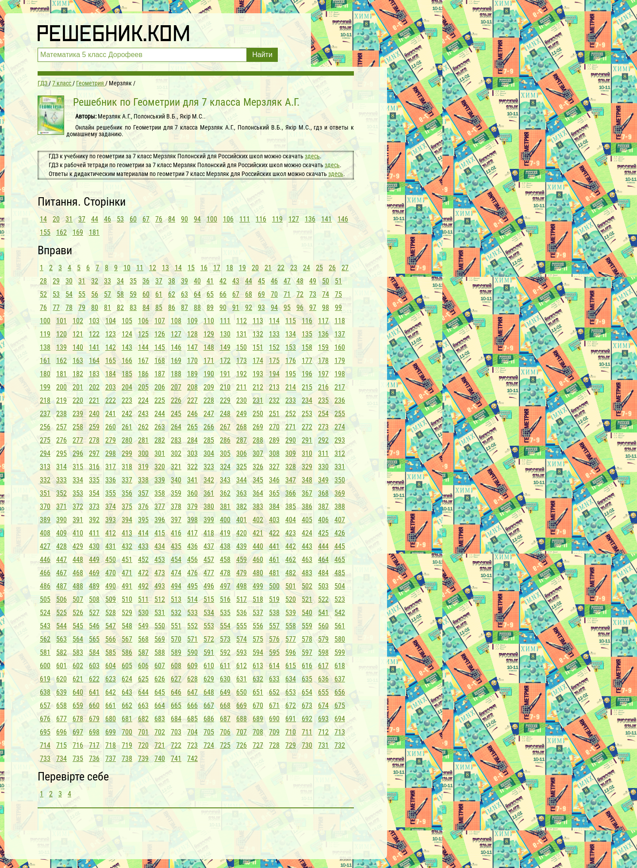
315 (78, 467)
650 (241, 692)
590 (192, 652)
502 (307, 586)
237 (45, 413)
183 (94, 374)
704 (192, 732)
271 (290, 427)
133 (274, 334)
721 (159, 745)
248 (225, 413)
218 (45, 400)
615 (290, 666)
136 (310, 219)
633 (274, 679)
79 (81, 307)
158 (307, 347)
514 (192, 599)
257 (61, 427)
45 (261, 281)
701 (143, 732)
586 (127, 652)
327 (274, 467)
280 (127, 440)
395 (143, 520)
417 (192, 533)
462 (290, 559)
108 (176, 321)
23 (293, 268)
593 (241, 652)
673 (307, 705)
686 (208, 719)
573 (225, 639)
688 (241, 719)
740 (159, 758)
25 (319, 268)
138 (45, 347)
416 (176, 533)
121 (78, 334)
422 (274, 533)
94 (197, 219)
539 (290, 612)
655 (323, 692)
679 (94, 719)
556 (258, 626)
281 (143, 440)
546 (94, 626)
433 (143, 546)
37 (81, 219)
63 (184, 294)
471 (127, 573)
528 (110, 612)
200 (61, 387)
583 (78, 652)
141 (326, 219)
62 (171, 294)
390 (61, 520)
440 (258, 546)
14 (43, 219)
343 (225, 480)
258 (78, 427)
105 (127, 321)
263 (159, 427)
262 (143, 427)
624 (127, 679)
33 (107, 281)
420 (241, 533)
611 (225, 666)
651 (258, 692)
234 (307, 400)
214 (290, 387)
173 (241, 360)
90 (184, 219)
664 (159, 705)
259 (94, 427)
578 (307, 639)
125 (143, 334)
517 (241, 599)
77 (56, 307)
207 (176, 387)
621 (78, 679)
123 (110, 334)
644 (143, 692)
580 (339, 639)
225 (159, 400)
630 (225, 679)
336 (110, 480)
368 (323, 493)
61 (158, 294)
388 (339, 506)
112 (241, 321)
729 (290, 745)
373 (94, 506)
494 (176, 586)
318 (127, 467)
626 (159, 679)
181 (94, 232)
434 (159, 546)
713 (339, 732)
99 (338, 307)
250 (258, 413)
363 (241, 493)
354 (94, 493)
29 (56, 281)
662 (127, 705)
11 (139, 268)
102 (78, 321)
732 (339, 745)
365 (274, 493)
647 (192, 692)
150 (241, 347)
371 (61, 506)
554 (225, 626)
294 (45, 453)
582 (61, 652)
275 (45, 440)
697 (78, 732)
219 (61, 400)
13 (165, 268)
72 (299, 294)
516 (225, 599)
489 (94, 586)
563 (61, 639)
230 (241, 400)
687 (225, 719)
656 (339, 692)
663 (143, 705)
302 (176, 453)
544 (61, 626)
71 (287, 294)
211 (241, 387)
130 (225, 334)
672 (290, 705)
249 (241, 413)
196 (307, 374)
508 (94, 599)
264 (176, 427)
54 (69, 294)
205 (143, 387)
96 (299, 307)
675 (339, 705)
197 (323, 374)
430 (94, 546)
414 (143, 533)
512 (159, 599)
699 (110, 732)
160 (339, 347)
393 (110, 520)
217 (339, 387)
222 (110, 400)
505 (45, 599)
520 (290, 599)
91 (235, 307)
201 (78, 387)
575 (258, 639)
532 (176, 612)
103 (94, 321)
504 (339, 586)
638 (45, 692)
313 (45, 467)
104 (110, 321)
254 (323, 413)
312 (339, 453)
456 (192, 559)
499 (258, 586)
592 (225, 652)
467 (61, 573)
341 (192, 480)
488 (78, 586)
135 (307, 334)
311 (323, 453)
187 (159, 374)
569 (159, 639)
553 (208, 626)
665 (176, 705)
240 (94, 413)
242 (127, 413)
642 (110, 692)
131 (241, 334)
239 (78, 413)
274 (339, 427)
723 (192, 745)
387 (323, 506)
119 (277, 219)
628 (192, 679)
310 (307, 453)
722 (176, 745)
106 (228, 219)
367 (307, 493)
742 (192, 758)
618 (339, 666)
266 (208, 427)
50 (325, 281)
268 (241, 427)
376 (143, 506)
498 (241, 586)
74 (325, 294)
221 (94, 400)
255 (339, 413)
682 (143, 719)
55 (81, 294)
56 (94, 294)
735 (78, 758)
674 (323, 705)
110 (208, 321)
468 (78, 573)
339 (159, 480)
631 (241, 679)
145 (159, 347)
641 (94, 692)
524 (45, 612)
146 (343, 219)
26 (332, 268)
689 (258, 719)
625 (143, 679)
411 (94, 533)
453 (159, 559)
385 (290, 506)
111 (244, 219)
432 (127, 546)
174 (258, 360)
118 (339, 321)
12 (152, 268)
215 (307, 387)
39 (184, 281)
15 (191, 268)
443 (307, 546)
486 (45, 586)
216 (323, 387)
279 (110, 440)
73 (312, 294)
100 (212, 219)
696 (61, 732)
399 (208, 520)
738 (127, 758)
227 (192, 400)
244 (159, 413)
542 (339, 612)
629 (208, 679)
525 (61, 612)
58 (120, 294)
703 (176, 732)
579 (323, 639)
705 (208, 732)
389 (45, 520)
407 (339, 520)
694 (339, 719)
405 (307, 520)
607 (159, 666)
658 (61, 705)
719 (127, 745)
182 (78, 374)
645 (159, 692)
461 (274, 559)
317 (110, 467)
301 (159, 453)
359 (176, 493)
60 (133, 219)
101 (61, 321)
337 (127, 480)
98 (325, 307)
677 (61, 719)
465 (339, 559)
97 (312, 307)
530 (143, 612)
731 (323, 745)
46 (107, 219)
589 (176, 652)
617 (323, 666)
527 (94, 612)
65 (210, 294)
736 (94, 758)
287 (241, 440)
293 (339, 440)
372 (78, 506)
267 (225, 427)
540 (307, 612)
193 (258, 374)
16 (203, 268)
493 (159, 586)
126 (159, 334)
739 (143, 758)
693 (323, 719)
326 (258, 467)
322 (192, 467)
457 (208, 559)
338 (143, 480)
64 (197, 294)
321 (176, 467)
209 (208, 387)
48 (299, 281)
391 (78, 520)
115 (290, 321)
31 (69, 219)
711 (307, 732)
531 (159, 612)
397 (176, 520)
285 (208, 440)
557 (274, 626)
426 (339, 533)
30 (69, 281)
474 (176, 573)
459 (241, 559)
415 (159, 533)
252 (290, 413)
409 (61, 533)
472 (143, 573)
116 (261, 219)
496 (208, 586)
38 (171, 281)
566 (110, 639)
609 (192, 666)
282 (159, 440)
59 (133, 294)
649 (225, 692)
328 (290, 467)
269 (258, 427)
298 (110, 453)
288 (258, 440)
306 (241, 453)
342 (208, 480)
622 (94, 679)
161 (45, 360)
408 (45, 533)
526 (78, 612)
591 (208, 652)
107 (159, 321)
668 (225, 705)
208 (192, 387)
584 (94, 652)
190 (208, 374)
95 (287, 307)
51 (338, 281)
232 (274, 400)
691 (290, 719)
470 (110, 573)
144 (143, 347)
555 (241, 626)
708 (258, 732)
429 (78, 546)
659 (78, 705)
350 (339, 480)
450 (110, 559)
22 (280, 268)
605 (127, 666)
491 (127, 586)
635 (307, 679)
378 (176, 506)
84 (171, 219)
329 (307, 467)
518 (258, 599)
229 (225, 400)
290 (290, 440)
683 (159, 719)
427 (45, 546)
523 (339, 599)
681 (127, 719)
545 (78, 626)
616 (307, 666)
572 (208, 639)
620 (61, 679)
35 (133, 281)
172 (225, 360)
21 (268, 268)
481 (274, 573)
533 (192, 612)
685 (192, 719)
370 (45, 506)
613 (258, 666)
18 (229, 268)
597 (307, 652)
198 (339, 374)
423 (290, 533)
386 (307, 506)
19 (242, 268)
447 (61, 559)
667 (208, 705)
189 (192, 374)
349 (323, 480)
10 (126, 268)
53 (120, 219)
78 (69, 307)
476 (192, 573)
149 (225, 347)
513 (176, 599)
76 (158, 219)
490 (110, 586)
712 (323, 732)
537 (258, 612)
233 (290, 400)
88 (197, 307)
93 (261, 307)
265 (192, 427)
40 (197, 281)
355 (110, 493)
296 (78, 453)
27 (345, 268)
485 (339, 573)
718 (110, 745)
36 (146, 281)
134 (290, 334)
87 (184, 307)
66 (222, 294)
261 (127, 427)
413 (127, 533)
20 (56, 219)
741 (176, 758)
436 (192, 546)
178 (323, 360)
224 (143, 400)
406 (323, 520)
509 (110, 599)
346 (274, 480)
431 (110, 546)
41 (210, 281)
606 (143, 666)
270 (274, 427)
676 (45, 719)
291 (307, 440)
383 (258, 506)
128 (192, 334)
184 (110, 374)
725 (225, 745)
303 (192, 453)
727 (258, 745)
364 (258, 493)
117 (323, 321)
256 (45, 427)
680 (110, 719)
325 (241, 467)
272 (307, 427)
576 (274, 639)
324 (225, 467)
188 (176, 374)
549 (143, 626)
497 (225, 586)
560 (323, 626)
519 (274, 599)
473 (159, 573)
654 (307, 692)
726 (241, 745)
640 (78, 692)
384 (274, 506)
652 (274, 692)
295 (61, 453)
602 (78, 666)
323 (208, 467)
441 (274, 546)
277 (78, 440)
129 (208, 334)
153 (290, 347)
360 (192, 493)
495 (192, 586)
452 (143, 559)
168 (159, 360)
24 (306, 268)
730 (307, 745)
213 (274, 387)
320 (159, 467)
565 (94, 639)
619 (45, 679)
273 (323, 427)
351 (45, 493)
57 (107, 294)
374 (110, 506)
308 (274, 453)
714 (45, 745)
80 (94, 307)
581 (45, 652)
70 (274, 294)
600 (45, 666)
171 (208, 360)
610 (208, 666)
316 (94, 467)
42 (222, 281)
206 (159, 387)
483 (307, 573)
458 (225, 559)
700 (127, 732)
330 (323, 467)
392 (94, 520)
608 (176, 666)
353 (78, 493)
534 (208, 612)
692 (307, 719)
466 (45, 573)
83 (133, 307)
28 (43, 281)
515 (208, 599)
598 (323, 652)
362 (225, 493)
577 (290, 639)
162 (61, 232)
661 (110, 705)
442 (290, 546)
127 (293, 219)
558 (290, 626)
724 (208, 745)
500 (274, 586)
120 (61, 334)
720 (143, 745)
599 (339, 652)
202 (94, 387)
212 (258, 387)
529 (127, 612)
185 (127, 374)
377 (159, 506)
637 (339, 679)
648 (208, 692)
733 (45, 758)
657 (45, 705)
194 (274, 374)
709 (274, 732)
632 (258, 679)
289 (274, 440)
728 (274, 745)
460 (258, 559)
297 (94, 453)
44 (94, 219)
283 (176, 440)
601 (61, 666)
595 (274, 652)
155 (45, 232)
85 (158, 307)
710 (290, 732)
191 (225, 374)
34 (120, 281)
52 (43, 294)
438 (225, 546)
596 (290, 652)
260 (110, 427)
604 (110, 666)
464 (323, 559)
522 (323, 599)
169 (78, 232)
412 (110, 533)
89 (210, 307)
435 (176, 546)
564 (78, 639)
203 (110, 387)
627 (176, 679)
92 (248, 307)
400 (225, 520)
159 (323, 347)
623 (110, 679)
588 (159, 652)
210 (225, 387)
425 (323, 533)
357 (143, 493)
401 (241, 520)
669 (241, 705)
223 (127, 400)
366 (290, 493)
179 (339, 360)
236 (339, 400)
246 (192, 413)
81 (107, 307)
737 (110, 758)
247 (208, 413)
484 (323, 573)
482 (290, 573)
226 (176, 400)
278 (94, 440)
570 (176, 639)
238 (61, 413)
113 (258, 321)
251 (274, 413)
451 (127, 559)
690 (274, 719)
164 (94, 360)
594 (258, 652)
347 (290, 480)
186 (143, 374)
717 (94, 745)
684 (176, 719)
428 (61, 546)
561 (339, 626)
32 (94, 281)
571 (192, 639)
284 (192, 440)
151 (258, 347)
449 (94, 559)
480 (258, 573)
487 (61, 586)
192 (241, 374)
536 (241, 612)
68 (248, 294)
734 (61, 758)
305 (225, 453)
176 (290, 360)
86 (171, 307)
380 (208, 506)
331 (339, 467)
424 (307, 533)
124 (127, 334)
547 (110, 626)
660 (94, 705)
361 (208, 493)
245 (176, 413)
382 (241, 506)
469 (94, 573)
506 (61, 599)
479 (241, 573)
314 (61, 467)
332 (45, 480)
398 (192, 520)
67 (146, 219)
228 (208, 400)
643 (127, 692)
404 (290, 520)
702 (159, 732)
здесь (312, 156)
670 (258, 705)
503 (323, 586)
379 (192, 506)
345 (258, 480)
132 (258, 334)
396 (159, 520)
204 (127, 387)
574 (241, 639)
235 (323, 400)
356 (127, 493)
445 (339, 546)
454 (176, 559)
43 (235, 281)
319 (143, 467)
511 (143, 599)
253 (307, 413)
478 (225, 573)
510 (127, 599)
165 (110, 360)
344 (241, 480)
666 (192, 705)
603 (94, 666)
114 (274, 321)
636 (323, 679)
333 (61, 480)
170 (192, 360)
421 (258, 533)
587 (143, 652)
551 (176, 626)
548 (127, 626)
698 (94, 732)
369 (339, 493)
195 (290, 374)
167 (143, 360)
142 (110, 347)
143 (127, 347)
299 (127, 453)
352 (61, 493)
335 (94, 480)
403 (274, 520)
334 (78, 480)
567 (127, 639)
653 (290, 692)
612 (241, 666)
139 (61, 347)
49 (312, 281)
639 (61, 692)
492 (143, 586)
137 (339, 334)
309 (290, 453)
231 (258, 400)
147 (192, 347)
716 (78, 745)
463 (307, 559)
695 (45, 732)
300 (143, 453)
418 (208, 533)
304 (208, 453)
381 (225, 506)
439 (241, 546)
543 (45, 626)
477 (208, 573)
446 (45, 559)
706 (225, 732)
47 (287, 281)
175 (274, 360)
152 (274, 347)
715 (61, 745)
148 (208, 347)
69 (261, 294)
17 (216, 268)
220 (78, 400)
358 (159, 493)
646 (176, 692)
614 (274, 666)
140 (78, 347)
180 (45, 374)
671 (274, 705)
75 (338, 294)
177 (307, 360)
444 (323, 546)
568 (143, 639)
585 (110, 652)
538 (274, 612)
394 (127, 520)
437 (208, 546)
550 (159, 626)
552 (192, 626)
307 (258, 453)
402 (258, 520)
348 (307, 480)
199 (45, 387)
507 (78, 599)
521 (307, 599)
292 (323, 440)
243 (143, 413)
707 (241, 732)
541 (323, 612)
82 (120, 307)
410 (78, 533)
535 (225, 612)
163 (78, 360)
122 (94, 334)
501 (290, 586)
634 (290, 679)
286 (225, 440)
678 (78, 719)
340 (176, 480)
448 (78, 559)
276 (61, 440)
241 (110, 413)
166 (127, 360)
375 (127, 506)
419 (225, 533)
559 (307, 626)
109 (192, 321)
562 (45, 639)
